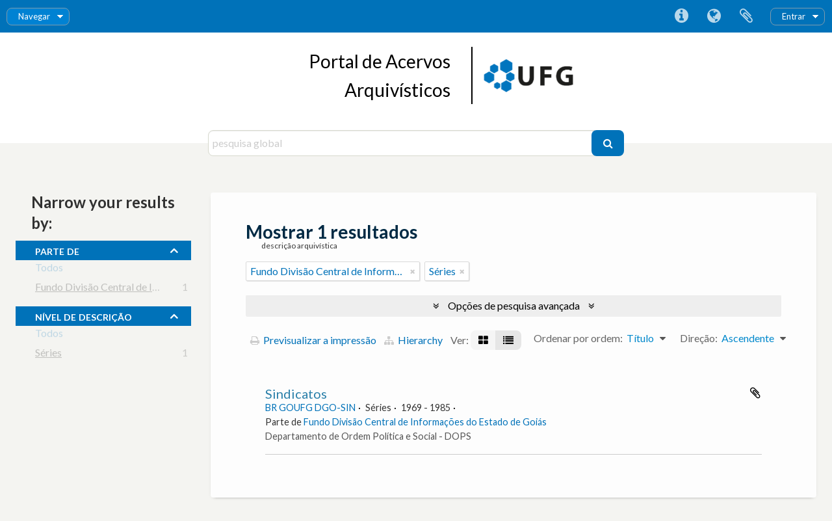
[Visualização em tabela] (508, 340)
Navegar (34, 16)
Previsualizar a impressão (313, 340)
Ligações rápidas (681, 16)
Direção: (699, 338)
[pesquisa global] (401, 143)
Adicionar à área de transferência (755, 392)
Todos (49, 269)
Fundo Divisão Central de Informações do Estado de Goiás (163, 289)
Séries (48, 355)
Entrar (793, 16)
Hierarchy (413, 340)
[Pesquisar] (608, 143)
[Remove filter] (412, 271)
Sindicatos (296, 393)
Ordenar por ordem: (578, 338)
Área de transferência (746, 16)
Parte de (57, 250)
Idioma (713, 16)
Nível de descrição (83, 315)
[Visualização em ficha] (483, 340)
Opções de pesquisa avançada (514, 305)
